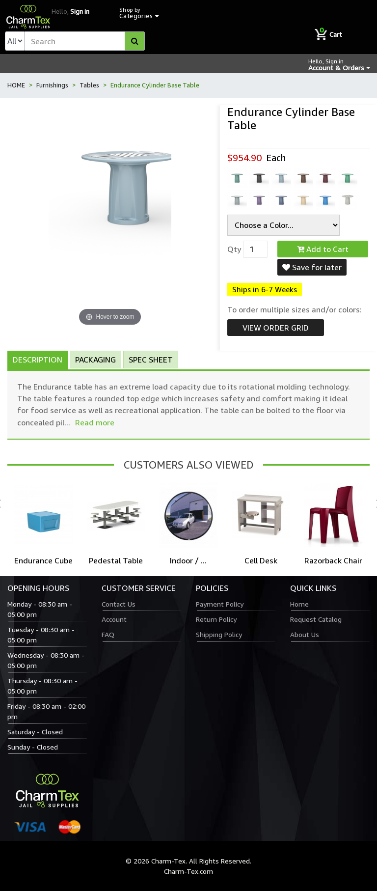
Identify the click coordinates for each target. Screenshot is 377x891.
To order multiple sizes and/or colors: (294, 309)
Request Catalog (316, 619)
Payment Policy (219, 604)
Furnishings (52, 85)
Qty (234, 249)
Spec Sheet (151, 359)
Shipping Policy (219, 634)
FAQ (108, 634)
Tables (89, 85)
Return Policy (216, 619)
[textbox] (85, 41)
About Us (304, 634)
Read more (94, 422)
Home (299, 604)
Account (114, 619)
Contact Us (118, 604)
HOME (16, 85)
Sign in (79, 11)
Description (37, 359)
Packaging (95, 359)
